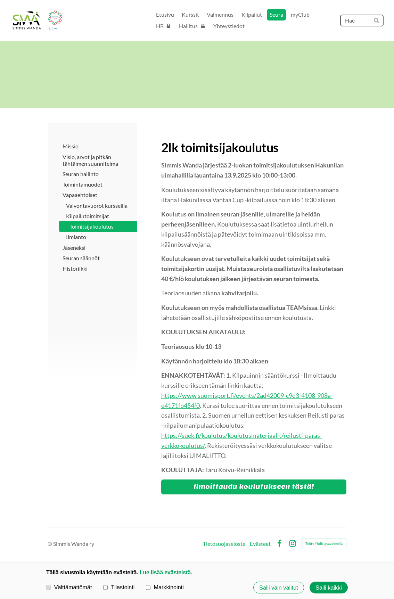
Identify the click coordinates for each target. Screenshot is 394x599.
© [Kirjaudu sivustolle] (50, 543)
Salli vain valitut (278, 587)
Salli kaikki (328, 587)
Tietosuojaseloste (224, 544)
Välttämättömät (69, 587)
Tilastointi (118, 587)
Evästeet (260, 544)
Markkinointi (165, 587)
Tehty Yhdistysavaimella (324, 543)
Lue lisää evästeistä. (166, 572)
